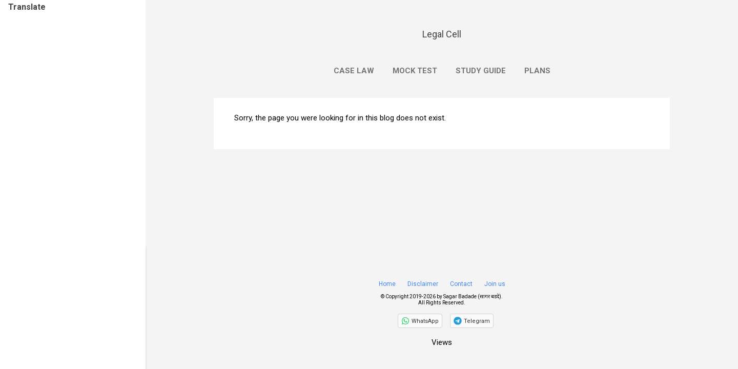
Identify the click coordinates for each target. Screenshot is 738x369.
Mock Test (415, 70)
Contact (461, 284)
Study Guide (481, 70)
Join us (494, 284)
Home (387, 284)
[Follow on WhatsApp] (420, 321)
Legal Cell (441, 34)
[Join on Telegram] (472, 321)
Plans (537, 70)
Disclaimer (422, 284)
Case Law (354, 70)
